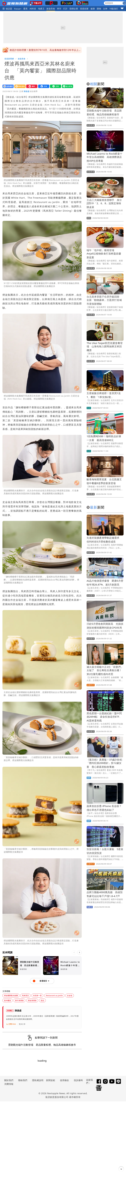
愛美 (25, 8)
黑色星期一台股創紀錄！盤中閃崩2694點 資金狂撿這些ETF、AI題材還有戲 (104, 717)
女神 (105, 8)
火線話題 (8, 8)
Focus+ (17, 8)
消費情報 (8, 1083)
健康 (93, 8)
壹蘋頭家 (84, 8)
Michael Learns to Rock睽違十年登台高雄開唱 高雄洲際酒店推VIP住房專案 (104, 157)
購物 (99, 8)
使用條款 (64, 1080)
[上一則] (74, 952)
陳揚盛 (26, 91)
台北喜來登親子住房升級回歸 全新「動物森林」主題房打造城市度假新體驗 (104, 300)
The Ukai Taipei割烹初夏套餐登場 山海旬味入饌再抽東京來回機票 (105, 346)
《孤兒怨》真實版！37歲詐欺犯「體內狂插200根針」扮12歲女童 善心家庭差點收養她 (104, 763)
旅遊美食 (51, 8)
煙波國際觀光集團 (11, 995)
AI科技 (33, 8)
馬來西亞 (25, 995)
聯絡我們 (22, 1080)
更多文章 (22, 1024)
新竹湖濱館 (19, 1000)
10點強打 (113, 8)
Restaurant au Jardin (54, 995)
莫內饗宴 (7, 1000)
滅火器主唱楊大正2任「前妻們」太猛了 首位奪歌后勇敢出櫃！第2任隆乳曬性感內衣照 (105, 670)
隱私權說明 (37, 1080)
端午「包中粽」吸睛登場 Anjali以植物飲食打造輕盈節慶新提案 (104, 254)
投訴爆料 (78, 1080)
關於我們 (8, 1080)
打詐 (65, 8)
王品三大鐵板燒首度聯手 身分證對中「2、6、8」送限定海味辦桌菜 (104, 203)
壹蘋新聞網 (9, 58)
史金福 (69, 995)
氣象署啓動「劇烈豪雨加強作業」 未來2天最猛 (35, 50)
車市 (59, 8)
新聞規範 (50, 1080)
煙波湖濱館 (32, 1000)
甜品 (42, 1000)
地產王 (41, 8)
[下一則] (79, 952)
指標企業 (74, 8)
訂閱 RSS (11, 1024)
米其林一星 (37, 995)
